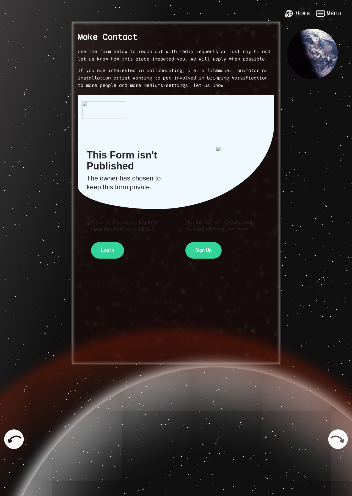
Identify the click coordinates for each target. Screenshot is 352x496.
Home (297, 13)
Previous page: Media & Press (11, 439)
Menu (328, 13)
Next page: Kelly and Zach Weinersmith (338, 439)
